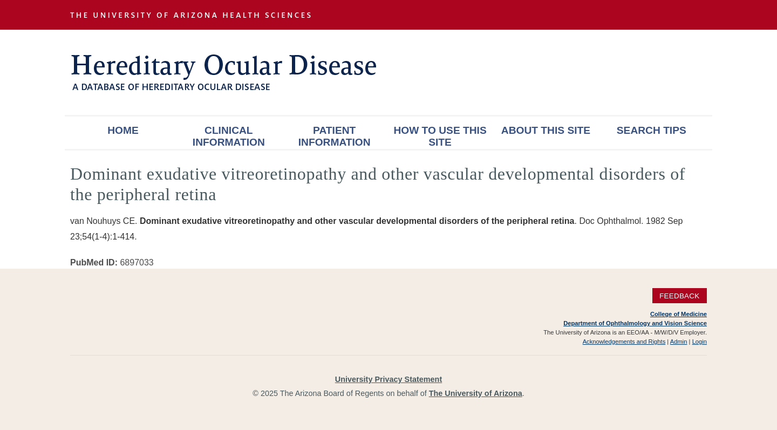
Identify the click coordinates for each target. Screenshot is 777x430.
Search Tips (651, 130)
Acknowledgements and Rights (624, 341)
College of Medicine (678, 314)
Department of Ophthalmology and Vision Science (635, 323)
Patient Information (334, 136)
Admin (678, 341)
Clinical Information (229, 136)
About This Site (545, 130)
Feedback (679, 296)
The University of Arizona (475, 393)
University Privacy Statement (388, 379)
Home (123, 130)
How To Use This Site (439, 136)
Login (699, 341)
